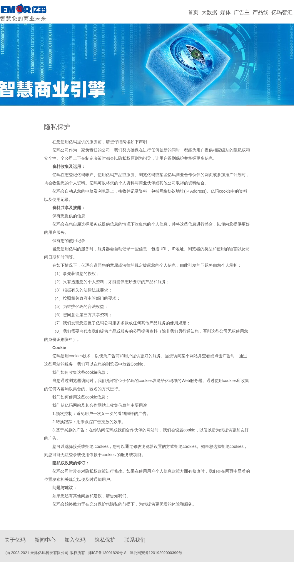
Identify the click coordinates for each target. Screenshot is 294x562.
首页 (193, 12)
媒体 (225, 12)
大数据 (209, 12)
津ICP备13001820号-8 (107, 553)
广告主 (242, 12)
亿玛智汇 (282, 12)
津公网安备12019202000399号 (156, 553)
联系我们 (135, 540)
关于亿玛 (15, 540)
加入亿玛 (75, 540)
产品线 (260, 12)
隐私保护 (105, 540)
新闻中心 (45, 540)
